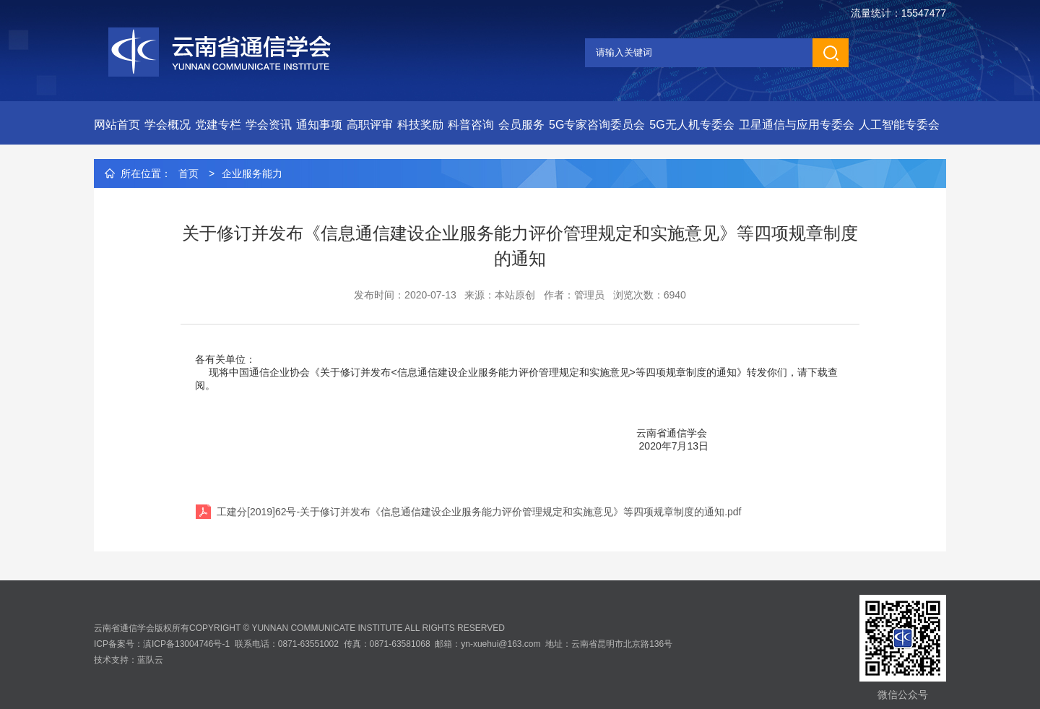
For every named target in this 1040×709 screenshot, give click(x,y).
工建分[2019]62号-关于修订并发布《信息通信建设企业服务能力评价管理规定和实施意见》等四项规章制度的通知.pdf (479, 511)
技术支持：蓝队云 (128, 660)
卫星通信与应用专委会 (796, 125)
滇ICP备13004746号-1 (186, 644)
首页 (188, 173)
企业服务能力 (252, 173)
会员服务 (521, 125)
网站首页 (117, 125)
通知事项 (319, 125)
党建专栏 (218, 125)
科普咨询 (471, 125)
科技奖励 (420, 125)
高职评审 (370, 125)
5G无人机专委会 (691, 125)
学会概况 (167, 125)
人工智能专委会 (899, 125)
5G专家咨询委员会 (597, 125)
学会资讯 (269, 125)
